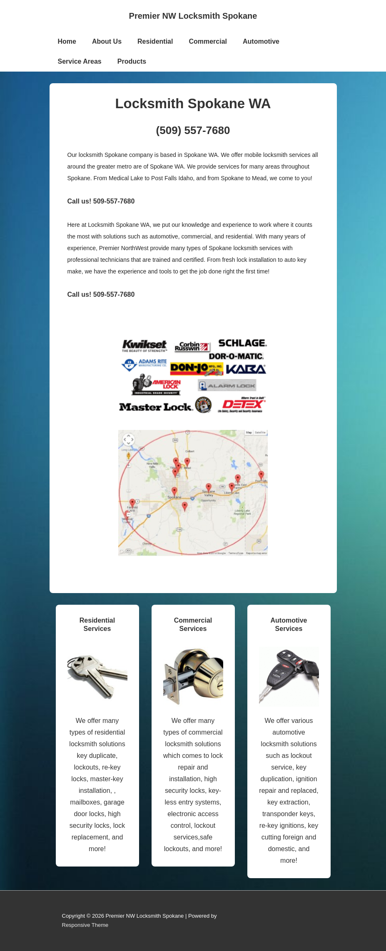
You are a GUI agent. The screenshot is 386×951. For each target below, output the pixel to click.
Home (67, 41)
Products (131, 61)
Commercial (208, 41)
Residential (155, 41)
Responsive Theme (85, 925)
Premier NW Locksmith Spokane (193, 15)
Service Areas (80, 61)
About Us (107, 41)
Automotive (261, 41)
